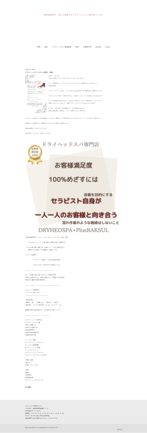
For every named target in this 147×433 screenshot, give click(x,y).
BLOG (46, 47)
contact (107, 47)
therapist (98, 47)
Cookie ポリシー (43, 427)
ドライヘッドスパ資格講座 (61, 47)
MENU (77, 47)
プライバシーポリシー (31, 427)
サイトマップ (53, 427)
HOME (38, 47)
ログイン (119, 429)
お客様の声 (87, 47)
